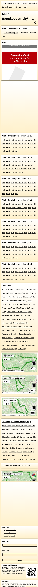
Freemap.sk (26, 128)
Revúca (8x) (27, 327)
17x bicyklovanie (17, 444)
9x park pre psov (28, 448)
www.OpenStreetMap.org (25, 583)
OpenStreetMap (16, 128)
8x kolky (5, 452)
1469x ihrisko (6, 426)
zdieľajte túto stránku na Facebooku (13, 567)
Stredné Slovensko (28, 3)
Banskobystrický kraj (9, 7)
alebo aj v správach (9, 536)
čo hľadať (5, 551)
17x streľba (6, 444)
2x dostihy (19, 459)
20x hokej (32, 441)
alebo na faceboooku (10, 533)
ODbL (24, 584)
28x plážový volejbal (9, 437)
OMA (9, 3)
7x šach (19, 452)
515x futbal (16, 426)
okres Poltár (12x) (13, 308)
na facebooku (16, 567)
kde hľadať (6, 541)
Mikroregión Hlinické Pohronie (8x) (14, 330)
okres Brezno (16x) (19, 297)
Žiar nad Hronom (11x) (22, 315)
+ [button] (4, 84)
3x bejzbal (25, 455)
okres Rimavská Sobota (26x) (25, 289)
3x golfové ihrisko (14, 455)
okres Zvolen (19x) (24, 293)
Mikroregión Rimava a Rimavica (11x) (15, 319)
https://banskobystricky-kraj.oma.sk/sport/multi (14, 130)
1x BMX (32, 459)
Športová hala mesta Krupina (16, 208)
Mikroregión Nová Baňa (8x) (12, 327)
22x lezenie (12, 441)
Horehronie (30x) (8, 289)
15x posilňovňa (29, 444)
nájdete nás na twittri (10, 530)
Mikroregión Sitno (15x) (18, 301)
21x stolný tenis (22, 441)
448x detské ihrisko (28, 426)
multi (25, 7)
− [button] (4, 88)
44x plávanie (30, 433)
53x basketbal (20, 433)
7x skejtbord (27, 452)
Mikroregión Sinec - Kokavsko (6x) (18, 341)
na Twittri (20, 568)
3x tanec (12, 459)
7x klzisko (12, 452)
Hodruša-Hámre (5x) (9, 349)
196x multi (14, 429)
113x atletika (23, 429)
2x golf (26, 459)
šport (20, 7)
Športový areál (11, 279)
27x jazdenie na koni (24, 437)
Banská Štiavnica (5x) (27, 345)
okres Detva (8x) (20, 334)
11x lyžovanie (17, 448)
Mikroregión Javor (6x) (10, 345)
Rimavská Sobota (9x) (20, 323)
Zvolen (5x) (22, 349)
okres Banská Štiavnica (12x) (17, 312)
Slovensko (16, 3)
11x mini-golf (6, 448)
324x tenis (5, 429)
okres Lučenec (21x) (9, 293)
